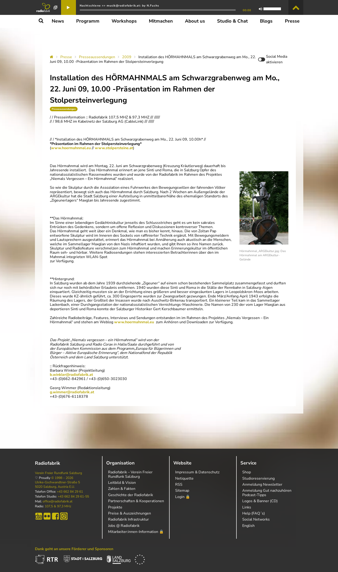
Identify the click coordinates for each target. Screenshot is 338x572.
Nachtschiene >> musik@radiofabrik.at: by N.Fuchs (119, 5)
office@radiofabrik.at (57, 501)
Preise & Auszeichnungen (129, 513)
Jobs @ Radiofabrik (124, 525)
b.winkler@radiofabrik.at (71, 374)
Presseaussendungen (97, 57)
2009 (126, 57)
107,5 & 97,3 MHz (58, 506)
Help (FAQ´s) (253, 513)
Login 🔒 (182, 496)
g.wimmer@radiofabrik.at (72, 392)
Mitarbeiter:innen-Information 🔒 (136, 531)
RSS (178, 484)
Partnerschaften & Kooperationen (136, 501)
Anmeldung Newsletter (262, 484)
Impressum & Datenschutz (197, 472)
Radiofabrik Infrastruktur (128, 519)
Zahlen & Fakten (121, 488)
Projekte (115, 507)
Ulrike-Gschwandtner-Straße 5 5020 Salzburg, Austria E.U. (57, 484)
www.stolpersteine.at (114, 148)
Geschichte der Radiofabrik (130, 495)
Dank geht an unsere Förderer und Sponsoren (74, 549)
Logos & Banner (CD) (260, 501)
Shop (246, 472)
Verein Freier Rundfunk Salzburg (58, 473)
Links (246, 507)
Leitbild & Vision (122, 482)
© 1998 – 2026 (62, 478)
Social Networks (256, 519)
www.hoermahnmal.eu (71, 148)
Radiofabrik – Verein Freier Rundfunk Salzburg (130, 474)
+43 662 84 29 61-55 (73, 497)
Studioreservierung (258, 478)
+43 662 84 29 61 (70, 492)
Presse (66, 57)
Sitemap (182, 490)
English (248, 525)
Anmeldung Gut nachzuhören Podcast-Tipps (266, 492)
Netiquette (184, 478)
